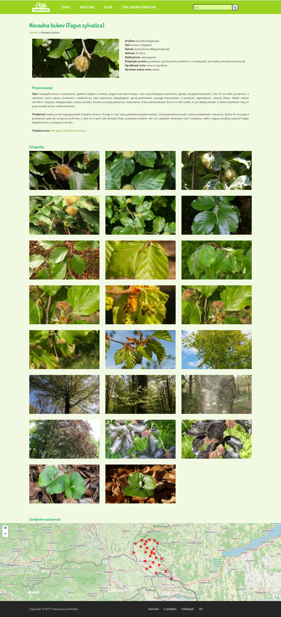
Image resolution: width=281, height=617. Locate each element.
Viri (201, 609)
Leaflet (264, 600)
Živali (65, 7)
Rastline (87, 7)
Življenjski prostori (139, 7)
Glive (108, 7)
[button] (5, 528)
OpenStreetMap (275, 600)
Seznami (153, 609)
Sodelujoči (187, 609)
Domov (33, 32)
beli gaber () (68, 130)
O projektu (170, 609)
